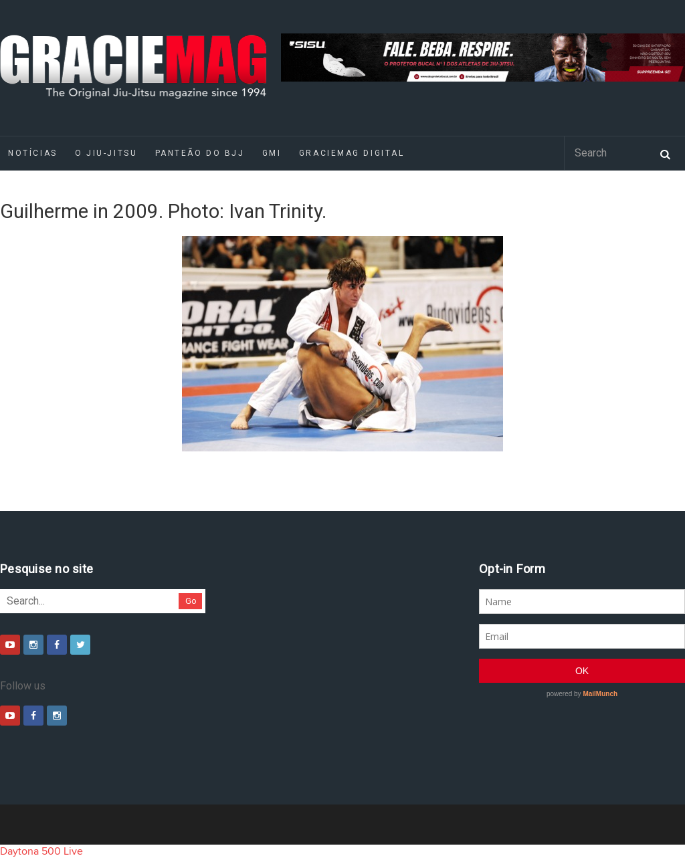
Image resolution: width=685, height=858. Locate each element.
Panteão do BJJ (200, 153)
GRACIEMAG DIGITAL (352, 153)
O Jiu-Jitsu (106, 153)
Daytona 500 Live (41, 851)
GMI (272, 153)
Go (191, 601)
